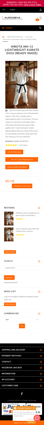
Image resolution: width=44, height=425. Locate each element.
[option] (22, 219)
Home (3, 36)
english (13, 10)
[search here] (22, 267)
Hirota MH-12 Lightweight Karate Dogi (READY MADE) (19, 39)
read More (31, 422)
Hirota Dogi (28, 37)
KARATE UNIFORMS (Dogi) (15, 37)
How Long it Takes (32, 4)
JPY (5, 10)
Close (33, 408)
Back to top (22, 423)
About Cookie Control (15, 408)
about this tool (31, 419)
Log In (6, 297)
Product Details (22, 186)
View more (10, 252)
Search (8, 261)
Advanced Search (11, 282)
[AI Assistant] (37, 418)
